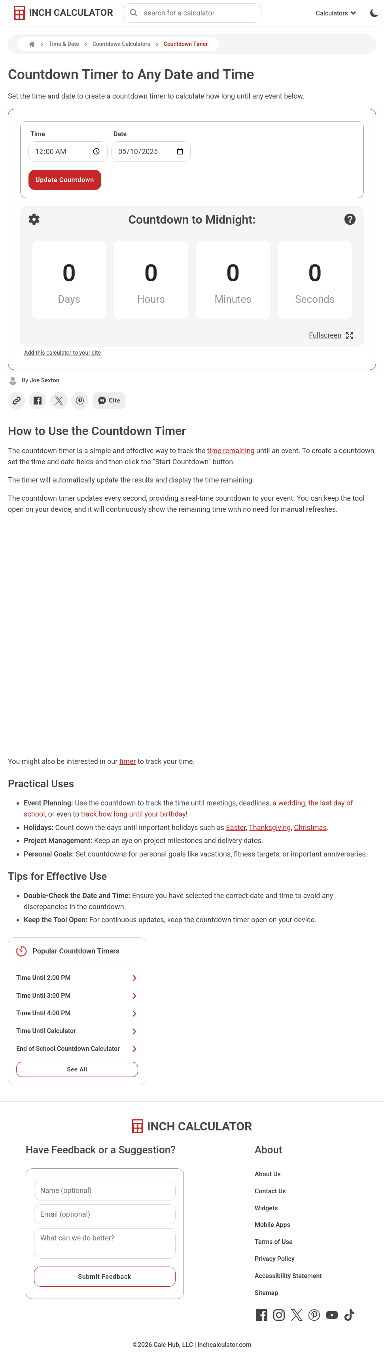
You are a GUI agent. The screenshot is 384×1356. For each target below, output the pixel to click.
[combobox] (202, 13)
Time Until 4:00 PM (77, 1013)
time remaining (231, 450)
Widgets (266, 1208)
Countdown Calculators (121, 44)
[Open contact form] (350, 219)
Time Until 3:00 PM (77, 995)
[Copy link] (16, 400)
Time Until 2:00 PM (77, 978)
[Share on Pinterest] (80, 400)
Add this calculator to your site (62, 352)
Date (120, 134)
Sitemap (266, 1293)
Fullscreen (331, 335)
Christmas (310, 827)
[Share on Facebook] (37, 400)
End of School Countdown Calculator (77, 1048)
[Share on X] (59, 400)
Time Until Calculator (77, 1031)
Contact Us (270, 1191)
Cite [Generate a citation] (109, 400)
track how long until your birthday (133, 814)
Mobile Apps (272, 1225)
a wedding (288, 803)
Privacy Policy (275, 1259)
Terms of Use (274, 1242)
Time (37, 134)
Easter (236, 827)
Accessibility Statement (288, 1276)
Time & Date (64, 44)
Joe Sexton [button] (44, 380)
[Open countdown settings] (34, 219)
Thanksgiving (270, 827)
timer (127, 761)
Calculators (336, 13)
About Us (268, 1174)
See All (77, 1069)
